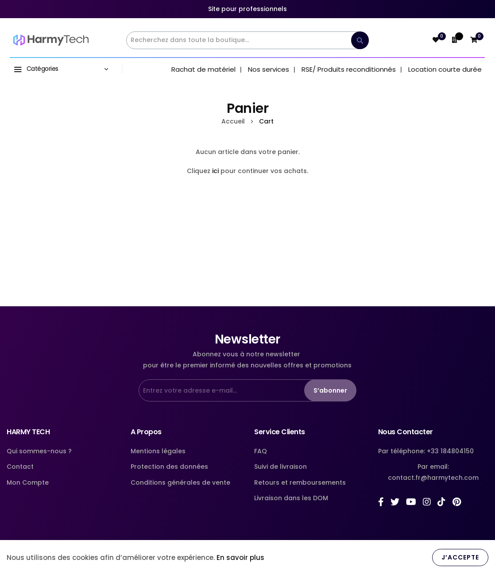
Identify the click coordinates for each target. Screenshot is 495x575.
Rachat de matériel (203, 69)
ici (215, 170)
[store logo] (51, 40)
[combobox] (247, 40)
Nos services (268, 69)
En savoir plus (240, 557)
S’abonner (330, 390)
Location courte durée (445, 69)
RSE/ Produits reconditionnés (349, 69)
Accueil (234, 121)
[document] (247, 557)
